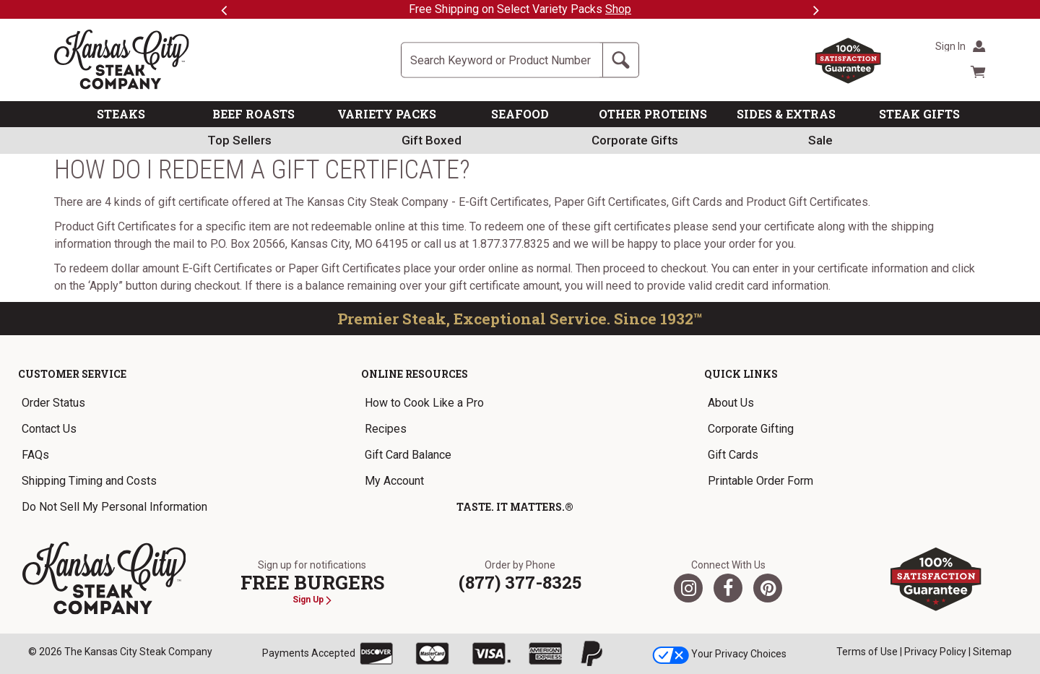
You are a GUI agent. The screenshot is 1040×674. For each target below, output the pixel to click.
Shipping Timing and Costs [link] (89, 481)
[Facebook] (728, 588)
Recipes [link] (386, 429)
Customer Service (72, 374)
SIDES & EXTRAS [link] (786, 113)
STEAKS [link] (121, 113)
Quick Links (741, 374)
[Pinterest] (767, 588)
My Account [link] (394, 481)
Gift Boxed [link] (432, 140)
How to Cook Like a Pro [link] (424, 403)
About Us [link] (731, 403)
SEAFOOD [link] (520, 113)
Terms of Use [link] (867, 651)
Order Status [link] (53, 403)
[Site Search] (502, 60)
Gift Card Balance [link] (408, 455)
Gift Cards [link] (733, 455)
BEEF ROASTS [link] (253, 113)
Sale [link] (820, 140)
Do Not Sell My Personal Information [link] (114, 507)
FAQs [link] (35, 455)
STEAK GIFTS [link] (919, 113)
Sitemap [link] (992, 651)
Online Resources (414, 374)
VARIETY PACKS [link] (386, 113)
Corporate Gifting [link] (751, 429)
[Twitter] (688, 588)
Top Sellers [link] (239, 140)
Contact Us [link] (49, 429)
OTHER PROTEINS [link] (653, 113)
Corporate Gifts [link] (635, 140)
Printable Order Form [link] (760, 481)
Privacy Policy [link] (935, 651)
